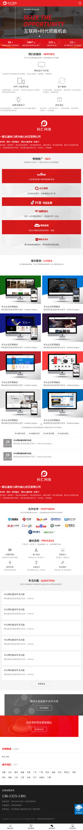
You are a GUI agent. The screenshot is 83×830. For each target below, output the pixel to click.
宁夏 (49, 777)
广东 (35, 772)
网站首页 (10, 826)
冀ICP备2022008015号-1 (46, 819)
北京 (10, 772)
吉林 (28, 777)
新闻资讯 (52, 826)
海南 (53, 772)
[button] (39, 36)
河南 (74, 772)
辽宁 (35, 777)
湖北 (4, 777)
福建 (22, 772)
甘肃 (28, 772)
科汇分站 (5, 757)
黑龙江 (67, 772)
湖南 (10, 777)
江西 (22, 777)
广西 (41, 772)
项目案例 (31, 826)
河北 (60, 772)
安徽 (4, 772)
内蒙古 (42, 777)
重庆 (16, 772)
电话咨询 (72, 826)
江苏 (16, 777)
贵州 (47, 772)
